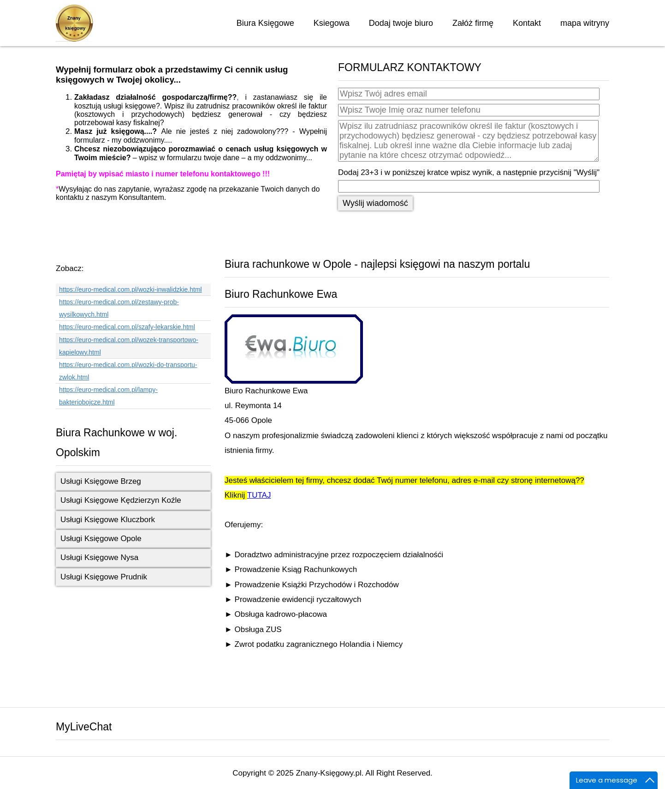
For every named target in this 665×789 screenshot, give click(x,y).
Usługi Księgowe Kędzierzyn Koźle (120, 500)
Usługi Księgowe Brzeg (100, 481)
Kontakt (527, 23)
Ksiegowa (332, 23)
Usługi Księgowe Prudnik (103, 576)
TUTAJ (259, 495)
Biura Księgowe (265, 23)
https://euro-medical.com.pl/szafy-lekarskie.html (127, 327)
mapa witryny (584, 23)
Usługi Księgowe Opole (101, 538)
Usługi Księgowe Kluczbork (107, 519)
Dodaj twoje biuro (401, 23)
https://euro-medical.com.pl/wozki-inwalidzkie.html (130, 289)
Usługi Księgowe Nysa (99, 557)
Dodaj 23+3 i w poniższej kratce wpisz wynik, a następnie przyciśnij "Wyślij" (469, 172)
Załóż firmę (472, 23)
